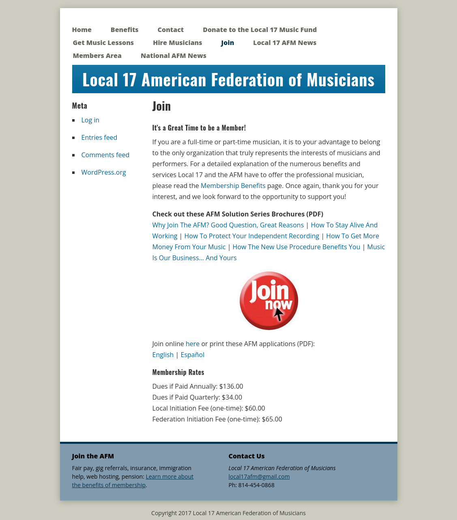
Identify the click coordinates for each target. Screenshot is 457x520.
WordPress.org (104, 172)
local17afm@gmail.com (259, 476)
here (193, 343)
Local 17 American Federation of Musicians (228, 79)
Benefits (125, 29)
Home (82, 29)
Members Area (97, 55)
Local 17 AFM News (284, 42)
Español (193, 354)
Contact (171, 29)
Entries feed (100, 137)
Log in (91, 120)
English (163, 354)
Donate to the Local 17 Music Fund (260, 29)
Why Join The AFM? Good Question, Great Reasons (228, 224)
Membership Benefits (233, 185)
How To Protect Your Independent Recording (252, 235)
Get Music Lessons (103, 42)
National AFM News (173, 55)
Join (227, 42)
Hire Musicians (177, 42)
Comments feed (106, 154)
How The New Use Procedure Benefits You (296, 246)
